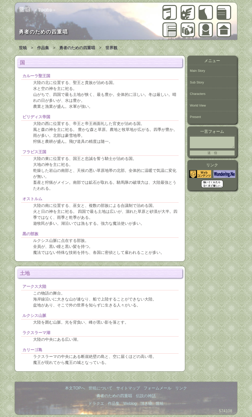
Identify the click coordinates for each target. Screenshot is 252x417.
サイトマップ (128, 388)
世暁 (224, 29)
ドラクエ (206, 12)
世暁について (206, 29)
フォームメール (157, 388)
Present (195, 117)
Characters (197, 94)
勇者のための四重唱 (169, 12)
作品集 (224, 12)
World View (198, 105)
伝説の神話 (188, 12)
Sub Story (197, 82)
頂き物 (188, 29)
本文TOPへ (75, 388)
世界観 (111, 48)
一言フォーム (212, 131)
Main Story (197, 71)
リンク (181, 388)
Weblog (169, 29)
